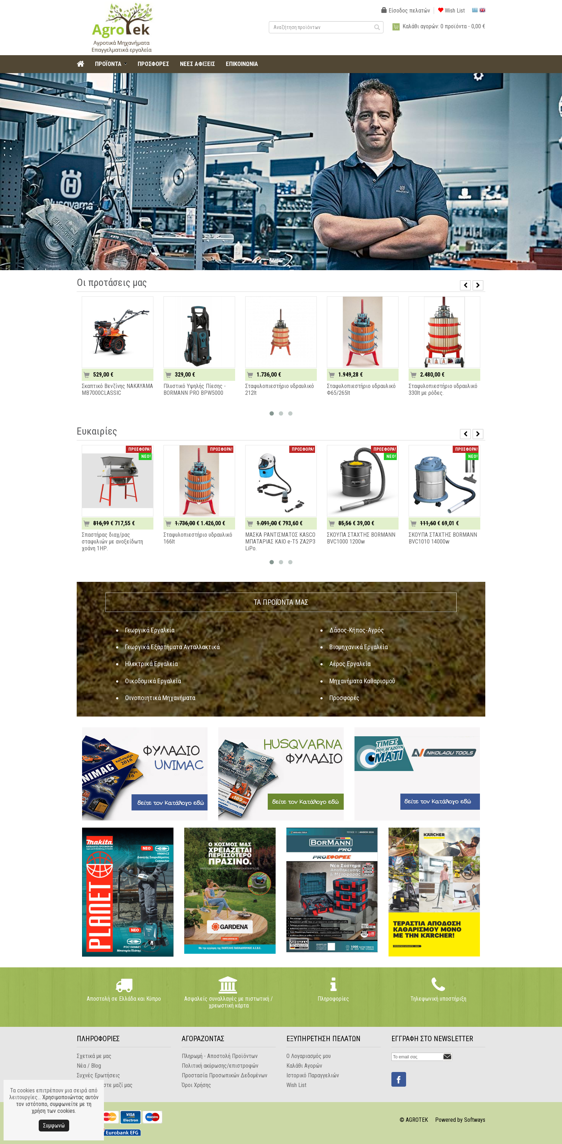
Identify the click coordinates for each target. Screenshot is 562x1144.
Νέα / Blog (89, 1065)
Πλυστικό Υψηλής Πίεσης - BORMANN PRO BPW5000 (194, 389)
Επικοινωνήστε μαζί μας (105, 1085)
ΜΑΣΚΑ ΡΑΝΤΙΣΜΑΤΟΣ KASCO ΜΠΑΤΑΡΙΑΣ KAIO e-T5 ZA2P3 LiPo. (280, 541)
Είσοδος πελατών (405, 10)
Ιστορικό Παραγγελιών (312, 1075)
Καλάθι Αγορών (304, 1065)
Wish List (451, 10)
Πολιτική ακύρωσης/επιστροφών (220, 1065)
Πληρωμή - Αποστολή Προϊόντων (220, 1056)
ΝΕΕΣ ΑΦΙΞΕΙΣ (197, 63)
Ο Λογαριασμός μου (308, 1056)
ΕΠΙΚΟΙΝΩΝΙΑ (242, 63)
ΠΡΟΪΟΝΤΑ (108, 63)
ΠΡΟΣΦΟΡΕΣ (153, 63)
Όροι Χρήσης (196, 1085)
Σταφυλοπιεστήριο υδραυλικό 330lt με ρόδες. (443, 389)
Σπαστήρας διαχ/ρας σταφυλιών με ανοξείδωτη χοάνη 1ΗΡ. (112, 541)
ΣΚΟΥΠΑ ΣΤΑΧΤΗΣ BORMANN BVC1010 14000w (443, 538)
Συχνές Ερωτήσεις (98, 1075)
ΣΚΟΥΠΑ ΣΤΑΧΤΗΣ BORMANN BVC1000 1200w (361, 538)
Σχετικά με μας (94, 1056)
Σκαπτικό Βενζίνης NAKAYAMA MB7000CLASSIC (117, 389)
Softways (474, 1119)
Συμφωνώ (54, 1125)
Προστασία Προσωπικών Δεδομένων (224, 1075)
